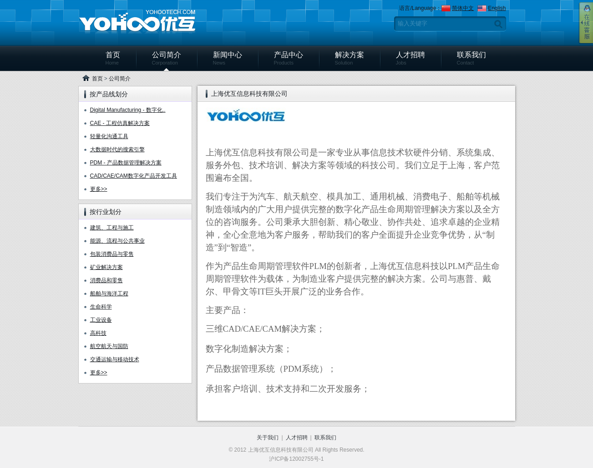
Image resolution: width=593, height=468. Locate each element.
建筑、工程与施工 (112, 227)
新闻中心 (227, 58)
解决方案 (349, 58)
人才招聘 (410, 58)
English (497, 8)
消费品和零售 (106, 280)
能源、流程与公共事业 (117, 241)
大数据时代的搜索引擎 (117, 149)
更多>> (98, 189)
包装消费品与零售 (112, 254)
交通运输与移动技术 (114, 359)
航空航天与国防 (109, 346)
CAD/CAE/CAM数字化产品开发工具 (133, 176)
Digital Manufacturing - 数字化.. (128, 110)
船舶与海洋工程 (109, 293)
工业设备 (101, 320)
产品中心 (288, 58)
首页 (113, 58)
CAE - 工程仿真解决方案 (120, 123)
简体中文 (463, 8)
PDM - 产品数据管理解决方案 (126, 162)
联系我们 (471, 58)
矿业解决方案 (106, 267)
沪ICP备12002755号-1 (296, 459)
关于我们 (268, 437)
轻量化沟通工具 (109, 136)
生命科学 (101, 307)
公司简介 (166, 58)
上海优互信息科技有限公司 (137, 22)
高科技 (98, 333)
